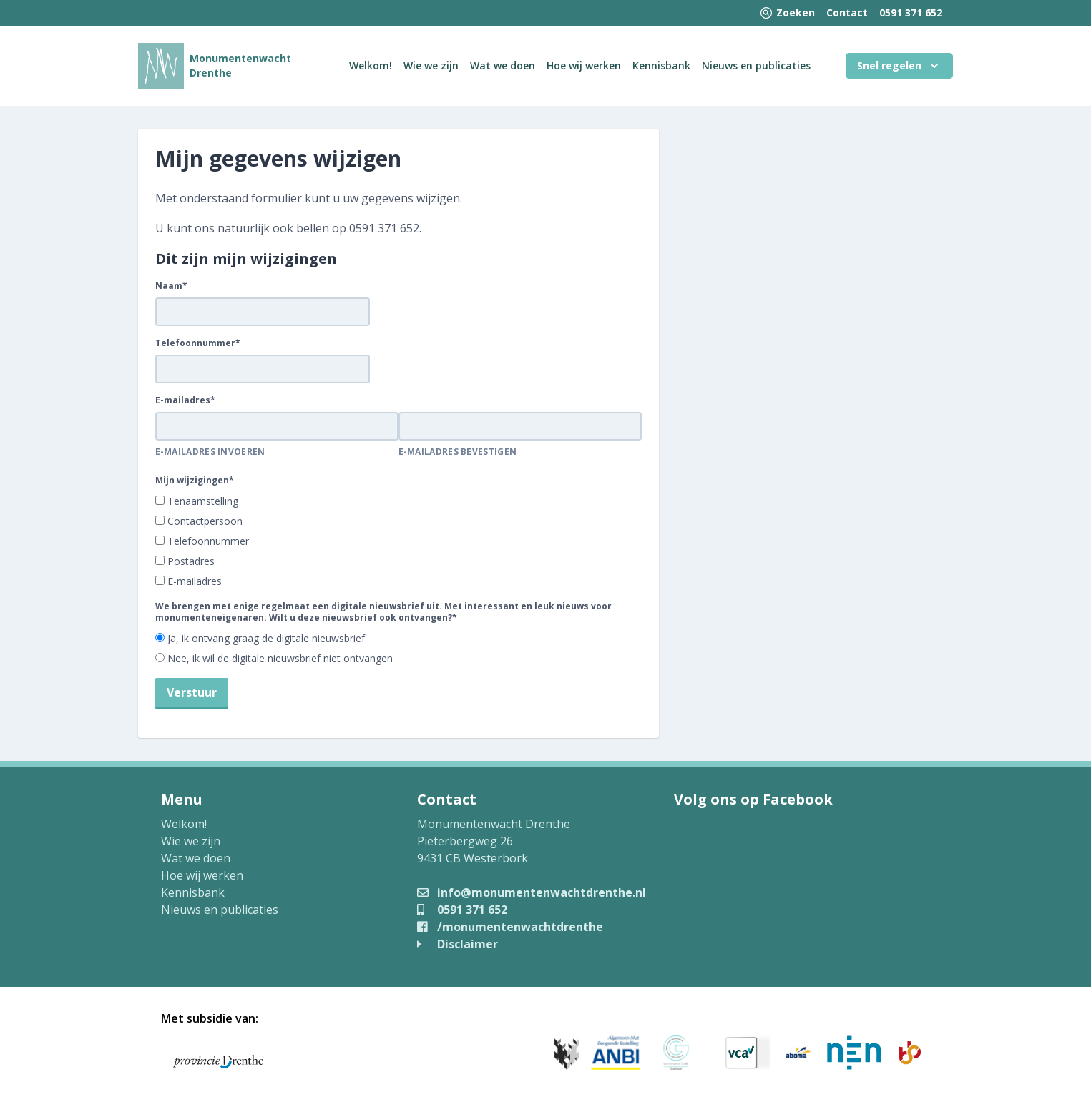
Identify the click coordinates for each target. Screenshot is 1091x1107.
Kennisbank (661, 65)
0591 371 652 (910, 12)
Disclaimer (457, 944)
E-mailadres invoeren (210, 452)
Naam (171, 286)
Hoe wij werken (584, 65)
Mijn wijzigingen (194, 480)
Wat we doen (502, 65)
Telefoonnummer (197, 343)
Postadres (191, 561)
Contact (847, 12)
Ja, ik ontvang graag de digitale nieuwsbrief (266, 638)
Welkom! (370, 65)
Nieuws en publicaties (756, 65)
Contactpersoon (205, 521)
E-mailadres (185, 400)
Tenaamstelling (202, 501)
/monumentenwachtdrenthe (510, 927)
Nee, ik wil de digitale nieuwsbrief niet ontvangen (280, 658)
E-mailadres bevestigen (457, 452)
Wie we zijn (431, 65)
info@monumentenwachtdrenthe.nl (531, 892)
